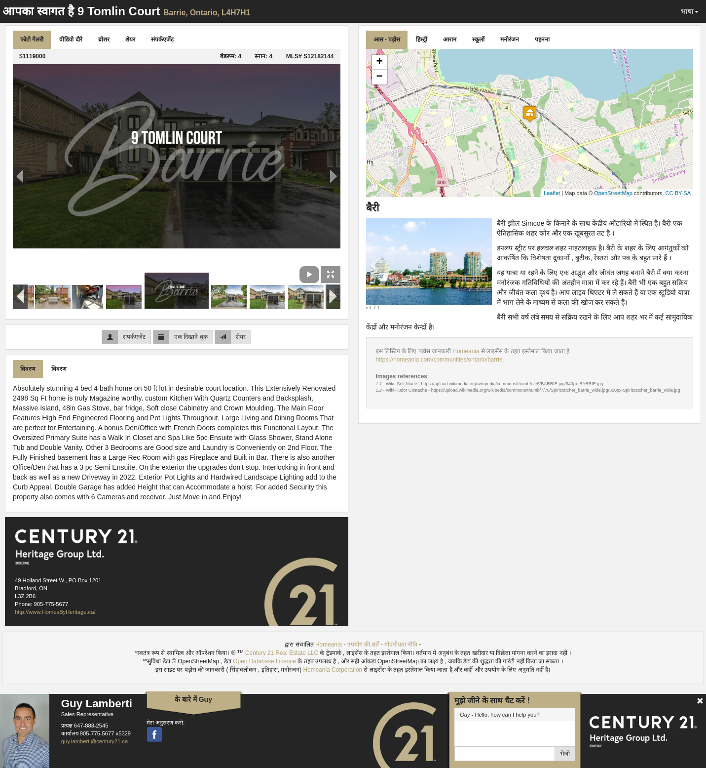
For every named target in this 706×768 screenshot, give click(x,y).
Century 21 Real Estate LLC (281, 652)
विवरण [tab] (28, 368)
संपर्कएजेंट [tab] (162, 39)
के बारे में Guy (193, 699)
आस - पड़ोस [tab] (387, 39)
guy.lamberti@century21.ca (94, 741)
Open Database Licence (265, 661)
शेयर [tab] (130, 39)
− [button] (379, 77)
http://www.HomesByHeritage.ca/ (55, 612)
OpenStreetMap (613, 193)
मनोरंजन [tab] (509, 39)
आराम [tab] (449, 39)
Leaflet (552, 193)
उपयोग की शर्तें (363, 644)
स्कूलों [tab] (478, 39)
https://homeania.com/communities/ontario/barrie (439, 359)
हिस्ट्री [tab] (421, 39)
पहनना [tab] (542, 39)
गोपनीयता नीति (400, 644)
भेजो (565, 753)
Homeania (466, 351)
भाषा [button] (690, 11)
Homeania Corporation (333, 669)
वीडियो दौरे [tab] (70, 39)
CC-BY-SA (678, 193)
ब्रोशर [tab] (104, 39)
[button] (375, 264)
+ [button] (379, 62)
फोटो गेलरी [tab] (31, 39)
